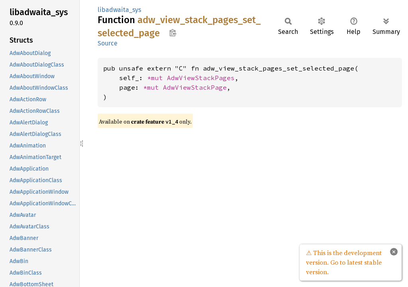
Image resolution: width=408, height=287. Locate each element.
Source (108, 43)
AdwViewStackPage (195, 87)
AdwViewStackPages (201, 78)
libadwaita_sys (119, 10)
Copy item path (172, 32)
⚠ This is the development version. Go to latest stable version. (344, 262)
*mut (157, 78)
